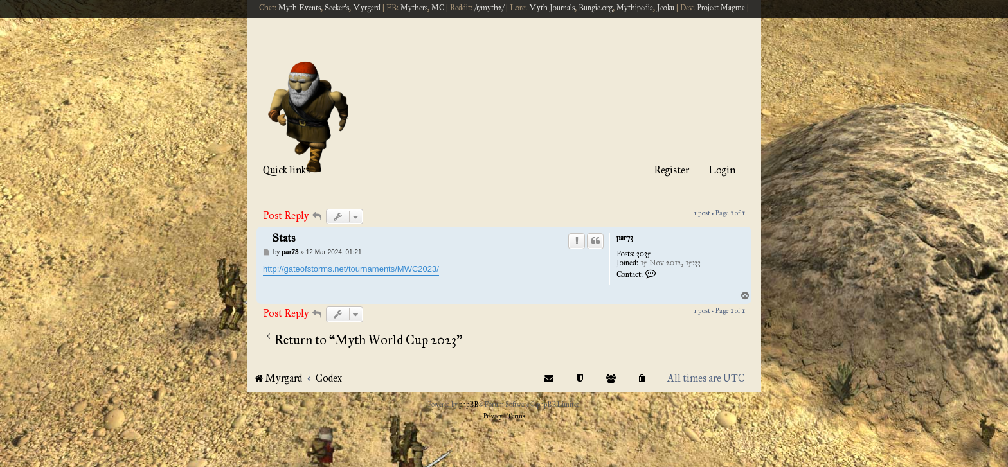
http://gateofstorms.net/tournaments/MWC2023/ (351, 269)
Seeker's (337, 7)
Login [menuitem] (721, 170)
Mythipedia (634, 7)
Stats (284, 238)
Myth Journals (552, 7)
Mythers (414, 7)
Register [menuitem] (671, 170)
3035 (643, 253)
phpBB (468, 405)
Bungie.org (596, 7)
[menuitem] (642, 378)
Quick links (286, 170)
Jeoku (665, 7)
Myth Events (299, 7)
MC (437, 7)
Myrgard (367, 7)
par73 (624, 237)
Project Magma (721, 7)
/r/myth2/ (489, 7)
